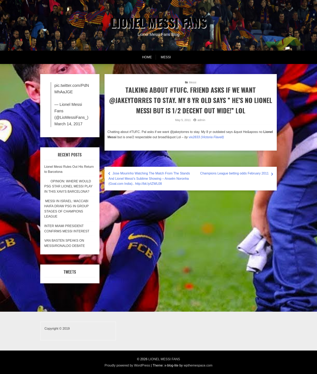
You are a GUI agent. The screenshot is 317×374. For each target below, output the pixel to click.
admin (201, 120)
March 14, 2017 (68, 124)
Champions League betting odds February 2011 (234, 173)
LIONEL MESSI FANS (158, 22)
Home (147, 57)
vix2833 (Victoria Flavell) (206, 137)
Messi (166, 57)
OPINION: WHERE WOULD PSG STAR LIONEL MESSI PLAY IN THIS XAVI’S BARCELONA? (68, 186)
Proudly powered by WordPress (127, 365)
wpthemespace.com (198, 365)
